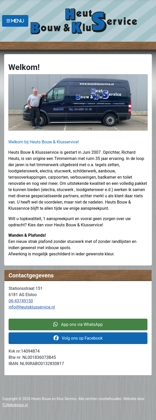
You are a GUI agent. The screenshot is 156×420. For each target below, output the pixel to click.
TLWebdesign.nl (15, 405)
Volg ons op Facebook (78, 338)
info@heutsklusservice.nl (32, 307)
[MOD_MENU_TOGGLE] (15, 21)
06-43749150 (21, 300)
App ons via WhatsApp (78, 324)
